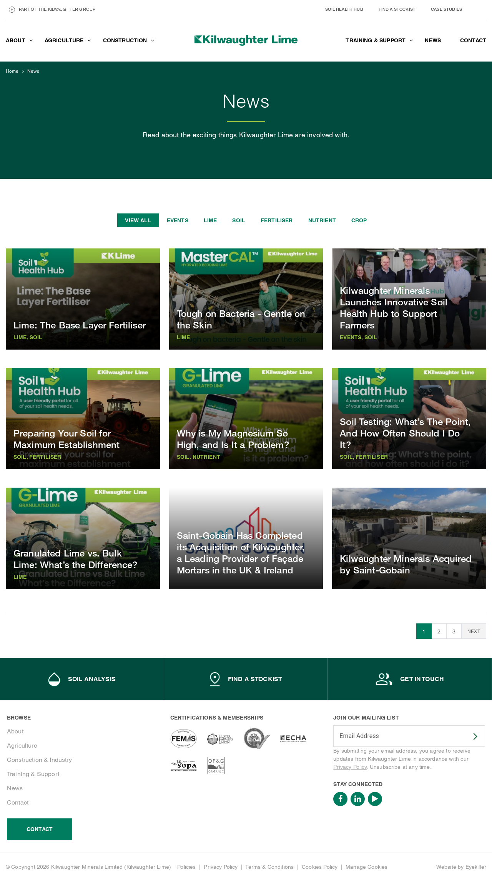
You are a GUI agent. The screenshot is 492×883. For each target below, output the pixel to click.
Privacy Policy (350, 767)
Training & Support (33, 774)
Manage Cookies (366, 867)
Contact (17, 802)
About (15, 731)
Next (473, 631)
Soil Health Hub (344, 9)
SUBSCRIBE (470, 736)
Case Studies (446, 9)
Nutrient (322, 220)
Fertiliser (277, 220)
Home (12, 71)
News (33, 71)
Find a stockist (397, 9)
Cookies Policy (319, 867)
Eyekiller (475, 867)
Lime (210, 220)
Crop (359, 220)
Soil (238, 220)
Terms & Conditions (269, 867)
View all (138, 220)
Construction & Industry (39, 759)
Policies (186, 867)
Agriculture (22, 745)
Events (177, 220)
